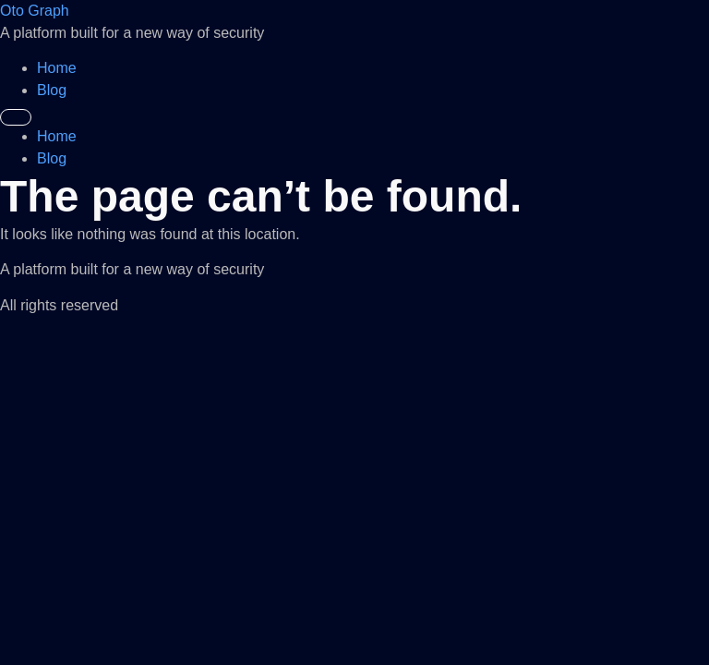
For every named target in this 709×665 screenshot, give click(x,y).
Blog (51, 90)
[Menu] (15, 117)
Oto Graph (34, 10)
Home (57, 68)
